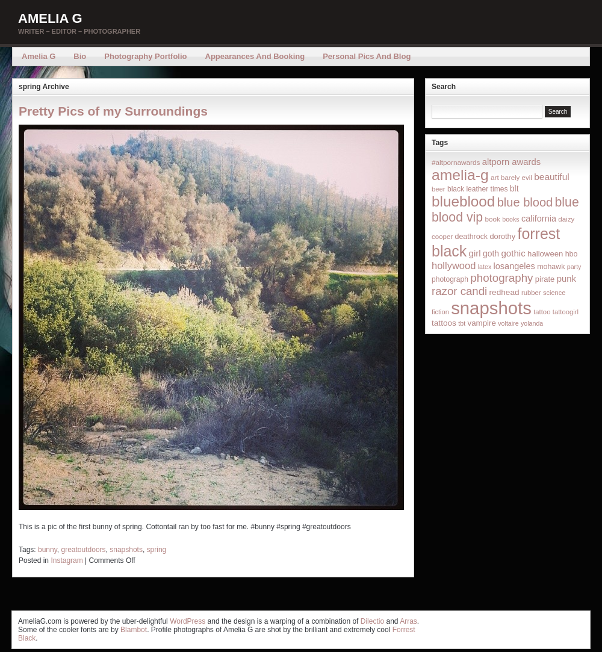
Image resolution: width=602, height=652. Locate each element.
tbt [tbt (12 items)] (461, 323)
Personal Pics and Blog (367, 56)
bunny (47, 549)
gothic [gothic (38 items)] (513, 253)
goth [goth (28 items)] (491, 253)
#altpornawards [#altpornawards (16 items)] (456, 162)
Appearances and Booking (255, 56)
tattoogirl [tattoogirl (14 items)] (566, 311)
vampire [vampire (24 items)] (481, 323)
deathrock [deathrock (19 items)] (471, 236)
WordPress (187, 621)
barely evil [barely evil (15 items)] (516, 177)
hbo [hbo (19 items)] (571, 254)
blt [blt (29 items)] (514, 188)
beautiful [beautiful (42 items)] (551, 177)
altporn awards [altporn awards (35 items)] (511, 162)
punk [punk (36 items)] (566, 278)
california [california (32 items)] (538, 218)
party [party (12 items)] (574, 266)
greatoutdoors (83, 549)
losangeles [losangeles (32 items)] (514, 266)
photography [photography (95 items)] (501, 278)
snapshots (126, 549)
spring (157, 549)
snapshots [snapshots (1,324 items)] (491, 308)
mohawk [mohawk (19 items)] (551, 266)
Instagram (66, 560)
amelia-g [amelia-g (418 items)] (460, 175)
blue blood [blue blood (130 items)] (525, 202)
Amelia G (50, 18)
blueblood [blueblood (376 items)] (463, 201)
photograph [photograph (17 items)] (450, 279)
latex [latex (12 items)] (485, 266)
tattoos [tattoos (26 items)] (444, 323)
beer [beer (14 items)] (438, 189)
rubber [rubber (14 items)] (531, 292)
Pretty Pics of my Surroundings (113, 111)
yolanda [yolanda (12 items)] (532, 323)
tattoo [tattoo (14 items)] (541, 311)
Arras (408, 621)
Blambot (133, 630)
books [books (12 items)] (510, 219)
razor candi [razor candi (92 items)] (459, 291)
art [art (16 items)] (495, 177)
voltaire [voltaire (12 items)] (508, 323)
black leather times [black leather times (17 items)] (477, 189)
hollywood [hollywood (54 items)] (454, 265)
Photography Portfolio (145, 56)
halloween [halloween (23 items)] (545, 253)
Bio (79, 56)
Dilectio (372, 621)
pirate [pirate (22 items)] (544, 279)
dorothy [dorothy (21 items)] (502, 236)
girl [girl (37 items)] (475, 253)
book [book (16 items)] (492, 219)
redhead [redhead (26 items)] (504, 292)
